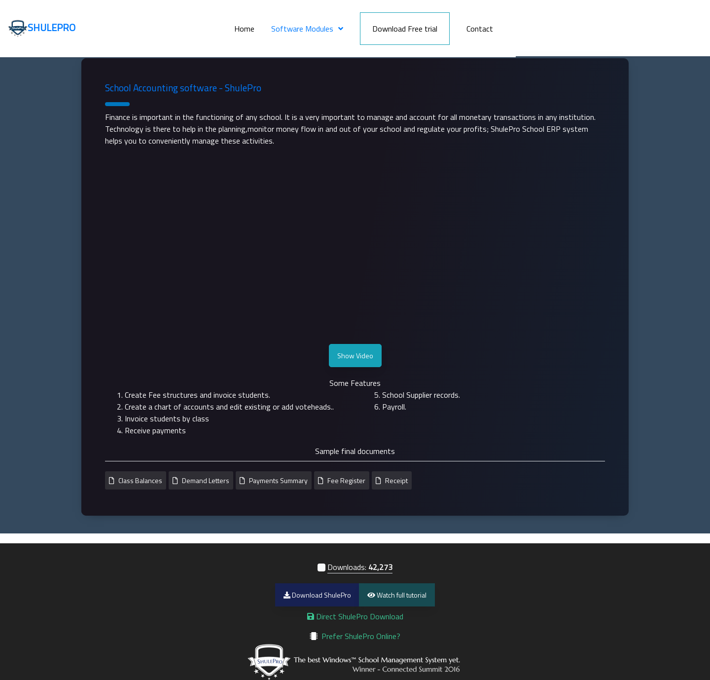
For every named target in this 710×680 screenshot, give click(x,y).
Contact (608, 24)
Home (372, 24)
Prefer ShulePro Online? (360, 636)
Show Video (355, 355)
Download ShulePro (317, 595)
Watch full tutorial (396, 595)
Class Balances (140, 480)
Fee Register (346, 480)
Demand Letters (205, 480)
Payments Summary (278, 480)
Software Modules (430, 24)
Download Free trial (533, 24)
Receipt (396, 480)
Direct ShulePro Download (355, 616)
